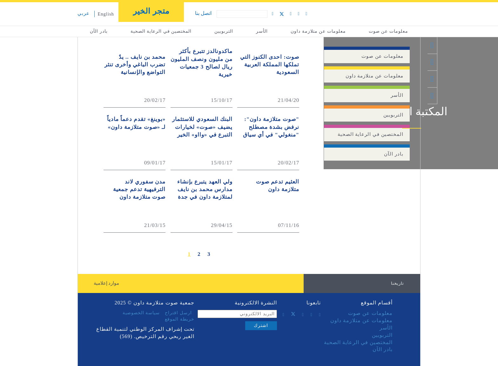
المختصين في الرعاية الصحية (161, 31)
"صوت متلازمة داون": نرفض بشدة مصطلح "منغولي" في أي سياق (271, 127)
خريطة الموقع (179, 319)
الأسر (262, 31)
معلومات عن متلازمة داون (318, 31)
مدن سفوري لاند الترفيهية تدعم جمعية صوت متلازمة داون (139, 189)
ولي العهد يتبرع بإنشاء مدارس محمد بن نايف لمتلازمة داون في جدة (204, 189)
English (106, 14)
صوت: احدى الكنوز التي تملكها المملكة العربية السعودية (269, 65)
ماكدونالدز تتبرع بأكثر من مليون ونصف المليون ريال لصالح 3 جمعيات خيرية (201, 62)
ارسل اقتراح (178, 312)
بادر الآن (99, 31)
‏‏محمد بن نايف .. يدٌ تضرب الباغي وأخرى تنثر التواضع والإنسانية (135, 65)
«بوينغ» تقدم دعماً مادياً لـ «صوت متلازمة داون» (136, 123)
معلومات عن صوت (388, 31)
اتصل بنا (203, 13)
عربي (83, 13)
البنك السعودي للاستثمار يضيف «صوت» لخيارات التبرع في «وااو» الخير (202, 127)
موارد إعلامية (106, 283)
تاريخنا (397, 283)
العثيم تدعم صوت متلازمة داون (277, 185)
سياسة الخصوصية (141, 312)
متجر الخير (151, 11)
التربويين (223, 31)
